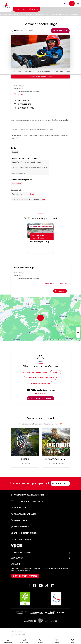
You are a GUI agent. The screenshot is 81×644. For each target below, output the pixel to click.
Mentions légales (17, 631)
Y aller (60, 291)
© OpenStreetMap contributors (65, 340)
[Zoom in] (78, 329)
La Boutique (18, 507)
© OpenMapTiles (50, 340)
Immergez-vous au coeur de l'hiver (38, 14)
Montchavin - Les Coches (41, 226)
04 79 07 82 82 (22, 100)
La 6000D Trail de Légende (56, 459)
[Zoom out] (78, 332)
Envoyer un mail (24, 108)
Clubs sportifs (20, 527)
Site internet (22, 104)
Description (29, 71)
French (65, 3)
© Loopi (78, 340)
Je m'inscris (60, 483)
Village (68, 71)
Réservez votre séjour (26, 9)
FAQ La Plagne (19, 520)
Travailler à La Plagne (23, 514)
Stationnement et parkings (40, 378)
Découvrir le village (41, 398)
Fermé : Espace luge (72, 14)
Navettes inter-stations (34, 372)
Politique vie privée (18, 634)
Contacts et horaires (26, 576)
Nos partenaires (21, 539)
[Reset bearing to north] (78, 336)
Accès (55, 372)
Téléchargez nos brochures (27, 501)
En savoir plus (60, 31)
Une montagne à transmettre (27, 495)
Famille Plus (17, 183)
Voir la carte (19, 94)
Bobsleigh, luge (58, 14)
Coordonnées (16, 71)
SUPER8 (25, 459)
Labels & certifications (24, 533)
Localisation (58, 71)
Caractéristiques (43, 71)
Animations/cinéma (40, 383)
